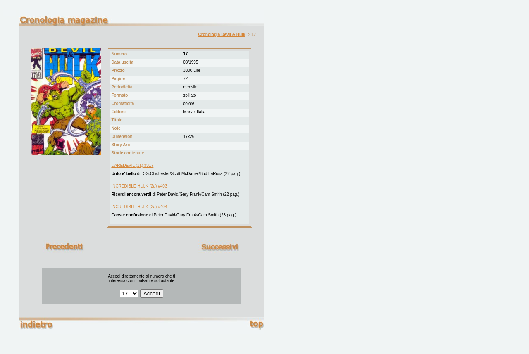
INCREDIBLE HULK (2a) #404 (139, 206)
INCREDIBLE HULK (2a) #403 (139, 186)
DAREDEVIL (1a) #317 (132, 165)
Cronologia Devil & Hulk (221, 34)
